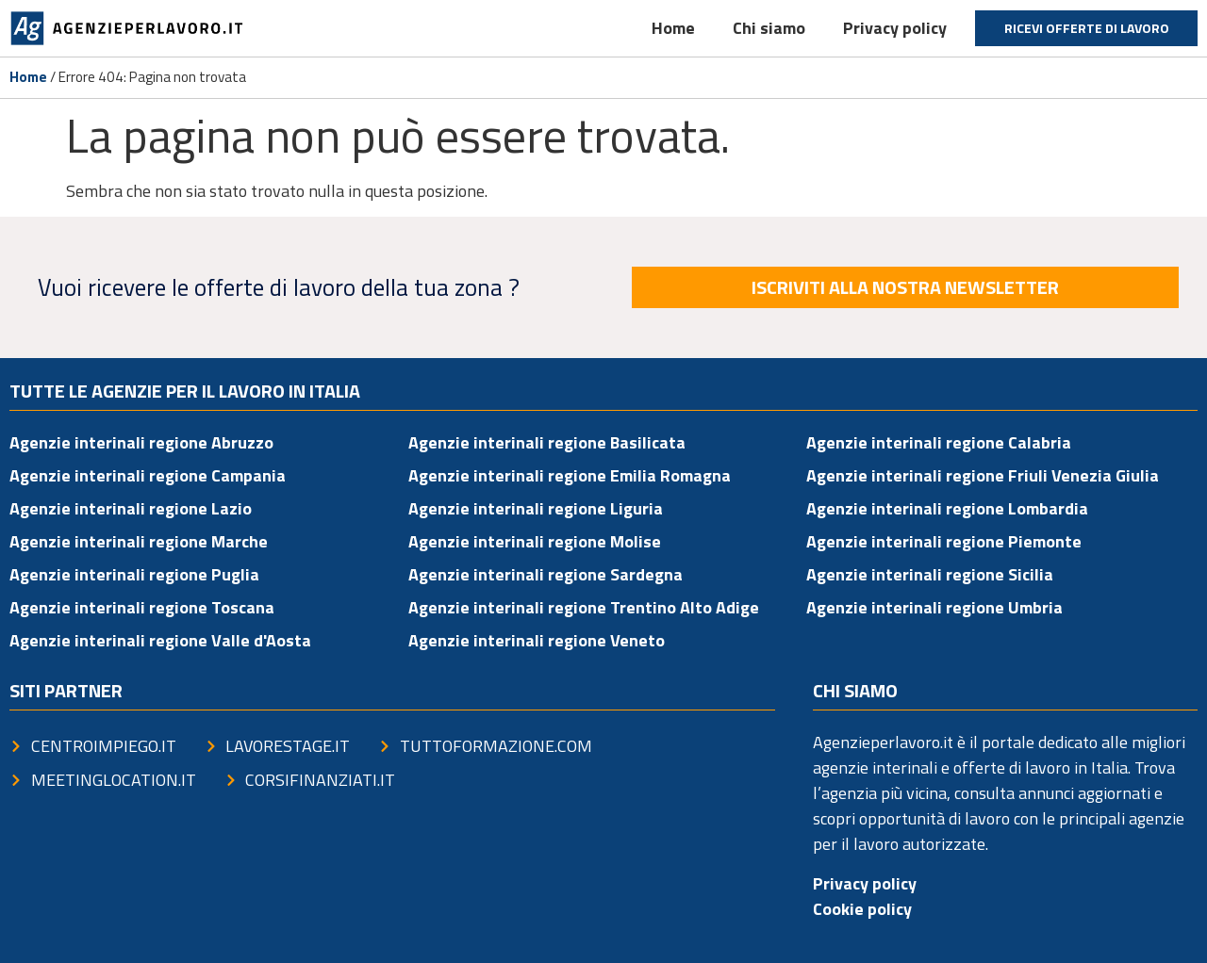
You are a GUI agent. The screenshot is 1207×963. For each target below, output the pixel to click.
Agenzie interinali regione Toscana (141, 607)
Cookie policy (862, 909)
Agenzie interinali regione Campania (147, 475)
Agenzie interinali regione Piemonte (944, 541)
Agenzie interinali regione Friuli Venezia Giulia (982, 475)
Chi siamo (769, 28)
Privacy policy (895, 28)
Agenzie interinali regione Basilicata (547, 442)
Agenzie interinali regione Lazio (130, 508)
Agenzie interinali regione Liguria (535, 508)
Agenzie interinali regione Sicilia (929, 574)
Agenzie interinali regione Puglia (134, 574)
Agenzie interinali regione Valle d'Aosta (160, 640)
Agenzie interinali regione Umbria (934, 607)
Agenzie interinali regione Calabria (938, 442)
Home (673, 28)
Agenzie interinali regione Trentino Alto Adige (583, 607)
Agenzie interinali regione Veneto (536, 640)
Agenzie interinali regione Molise (534, 541)
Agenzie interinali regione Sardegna (545, 574)
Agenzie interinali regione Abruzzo (141, 442)
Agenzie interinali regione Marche (138, 541)
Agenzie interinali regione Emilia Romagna (569, 475)
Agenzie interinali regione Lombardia (947, 508)
